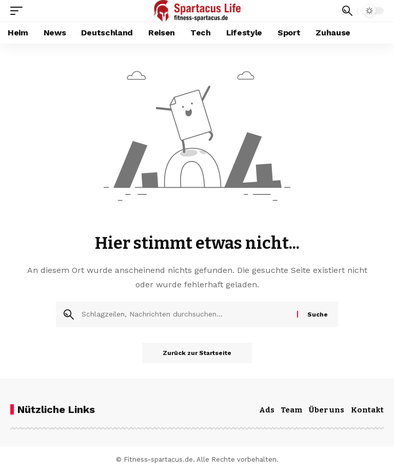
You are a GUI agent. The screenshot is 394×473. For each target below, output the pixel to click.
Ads (266, 410)
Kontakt (367, 410)
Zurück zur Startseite (197, 353)
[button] (19, 11)
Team (291, 410)
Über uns (326, 410)
